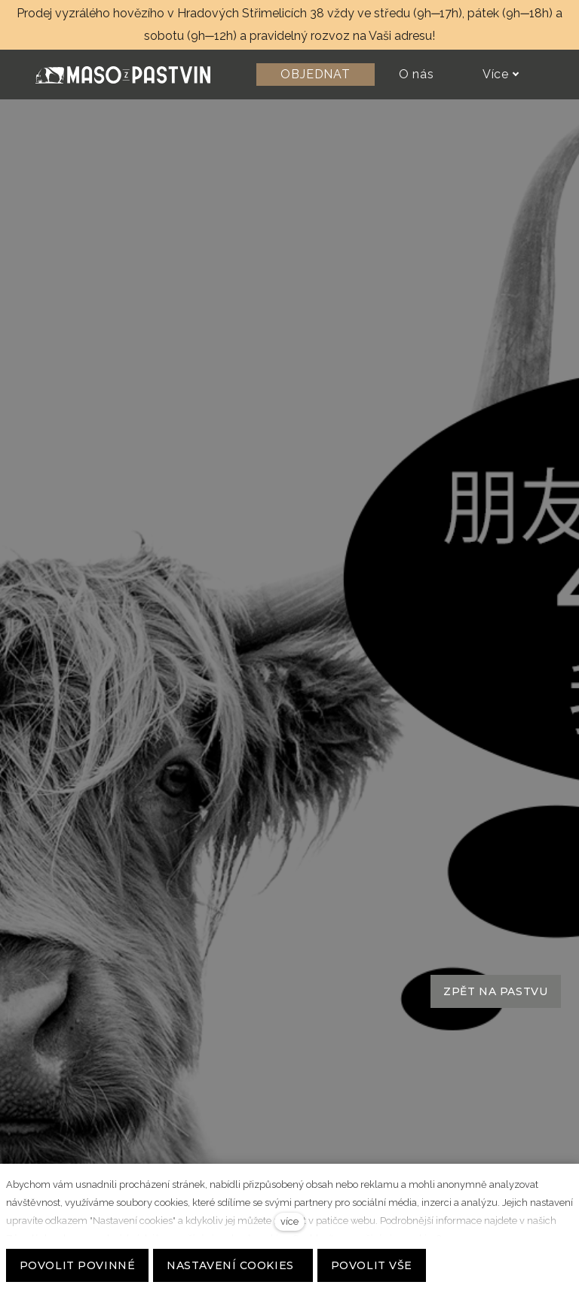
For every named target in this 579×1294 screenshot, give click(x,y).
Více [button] (500, 74)
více (289, 1221)
